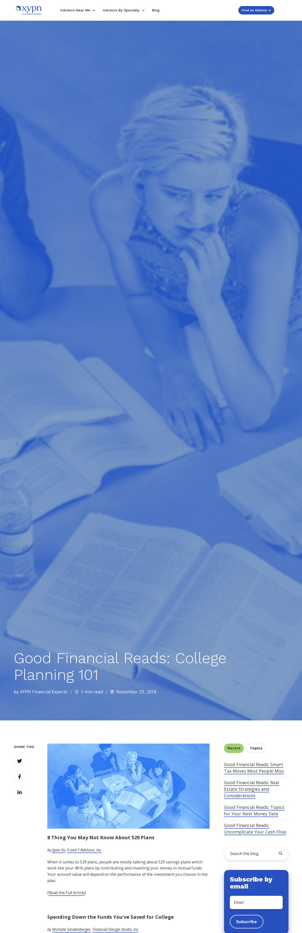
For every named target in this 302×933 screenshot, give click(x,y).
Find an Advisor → (256, 10)
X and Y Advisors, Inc (84, 850)
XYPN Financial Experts (44, 692)
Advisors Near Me (75, 10)
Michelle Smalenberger (71, 929)
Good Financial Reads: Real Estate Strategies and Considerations (251, 789)
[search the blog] (280, 853)
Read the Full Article (67, 892)
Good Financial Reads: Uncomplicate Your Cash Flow (255, 828)
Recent (234, 748)
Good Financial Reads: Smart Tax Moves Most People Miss (254, 767)
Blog (156, 10)
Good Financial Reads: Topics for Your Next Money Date (254, 810)
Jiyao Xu (58, 850)
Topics (256, 748)
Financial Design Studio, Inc (115, 929)
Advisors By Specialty (121, 10)
